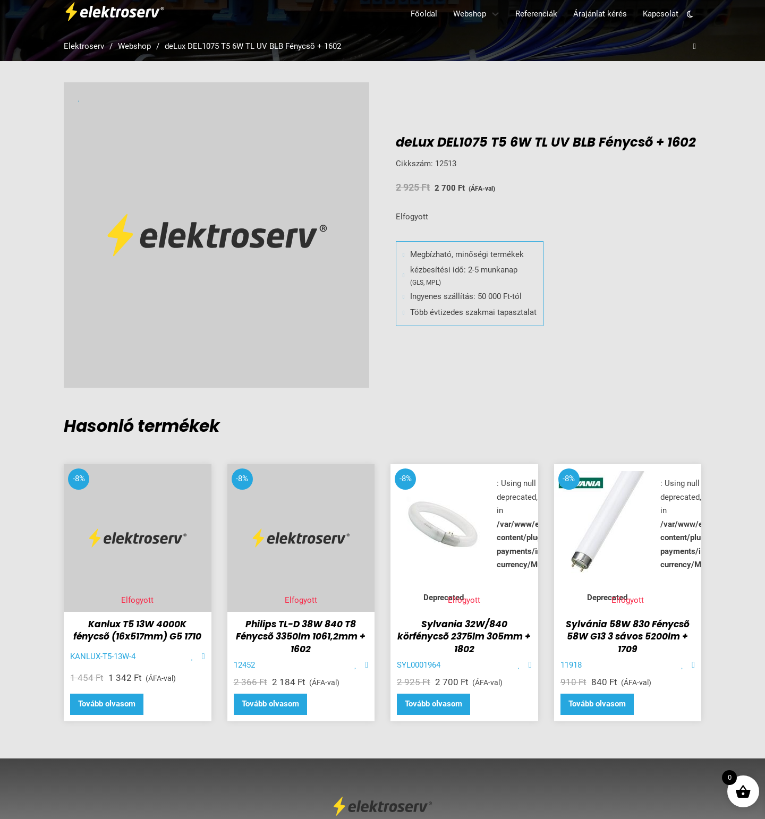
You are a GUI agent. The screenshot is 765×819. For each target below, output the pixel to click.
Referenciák (536, 14)
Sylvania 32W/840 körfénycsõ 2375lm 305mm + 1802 (464, 637)
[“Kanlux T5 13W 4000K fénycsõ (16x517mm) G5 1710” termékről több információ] (106, 704)
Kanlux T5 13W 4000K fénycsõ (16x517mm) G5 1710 (137, 630)
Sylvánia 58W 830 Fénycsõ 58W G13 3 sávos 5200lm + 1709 (628, 637)
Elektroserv (84, 46)
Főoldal (424, 14)
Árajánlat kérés (600, 14)
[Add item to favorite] (192, 656)
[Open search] (694, 46)
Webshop (469, 14)
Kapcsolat (660, 14)
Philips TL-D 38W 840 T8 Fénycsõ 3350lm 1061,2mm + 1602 (301, 637)
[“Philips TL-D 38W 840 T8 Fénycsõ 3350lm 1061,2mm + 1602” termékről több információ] (270, 704)
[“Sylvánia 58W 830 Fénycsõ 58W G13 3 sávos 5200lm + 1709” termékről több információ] (597, 704)
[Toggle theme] (689, 14)
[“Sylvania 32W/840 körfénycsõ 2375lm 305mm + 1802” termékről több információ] (433, 704)
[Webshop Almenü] (495, 14)
